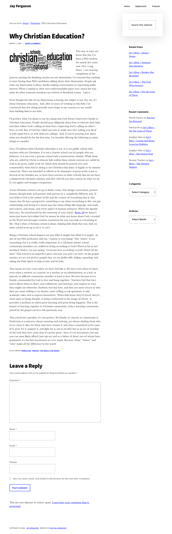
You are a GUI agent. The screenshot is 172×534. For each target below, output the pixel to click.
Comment (15, 380)
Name (13, 429)
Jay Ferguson (20, 5)
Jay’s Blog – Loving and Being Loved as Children (142, 141)
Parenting (26, 351)
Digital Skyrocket (58, 528)
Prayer (35, 351)
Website (13, 462)
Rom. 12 (79, 212)
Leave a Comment (33, 43)
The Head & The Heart (50, 351)
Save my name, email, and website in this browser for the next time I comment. (51, 478)
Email (13, 445)
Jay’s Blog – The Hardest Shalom (141, 164)
